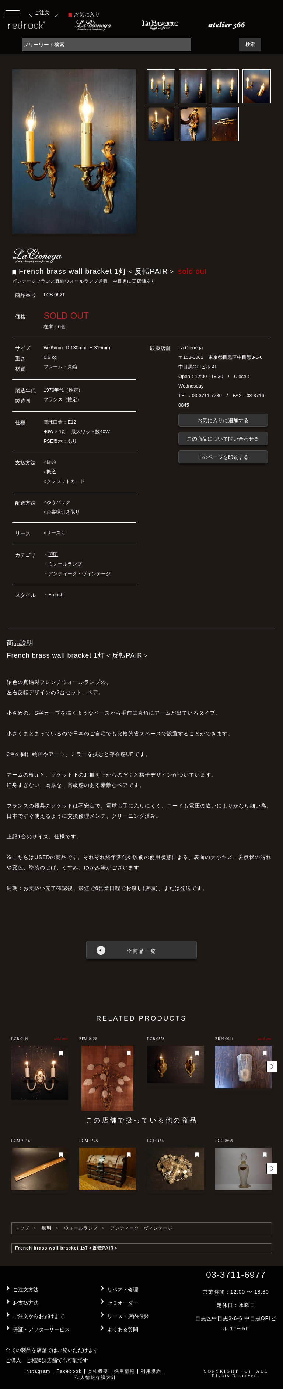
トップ (22, 1228)
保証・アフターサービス (41, 1329)
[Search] (106, 44)
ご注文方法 (26, 1290)
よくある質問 (122, 1329)
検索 (250, 44)
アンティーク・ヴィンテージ (79, 573)
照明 (53, 554)
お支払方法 (26, 1303)
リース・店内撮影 (128, 1316)
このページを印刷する (223, 457)
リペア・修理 (122, 1290)
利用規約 (151, 1371)
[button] (271, 1066)
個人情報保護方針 (95, 1377)
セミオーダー (122, 1303)
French (55, 594)
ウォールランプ (65, 564)
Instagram (37, 1371)
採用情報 (124, 1371)
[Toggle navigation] (13, 13)
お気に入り (84, 14)
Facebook (69, 1371)
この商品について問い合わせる (223, 439)
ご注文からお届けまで (38, 1316)
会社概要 (98, 1371)
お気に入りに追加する (223, 420)
